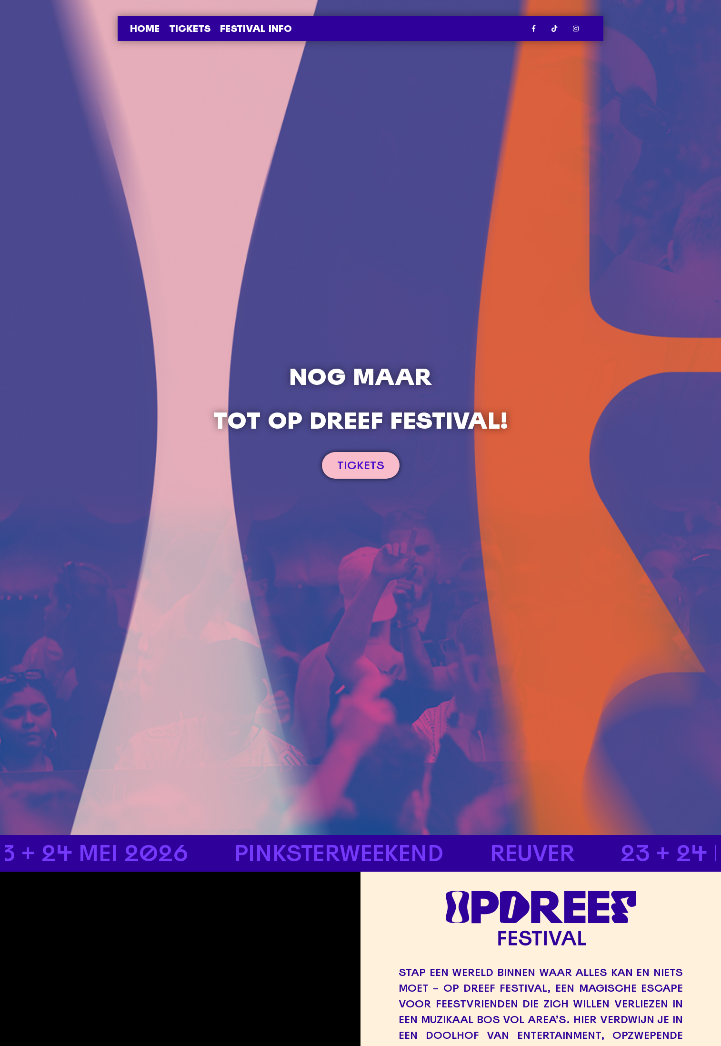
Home (145, 28)
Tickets (189, 28)
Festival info (256, 28)
